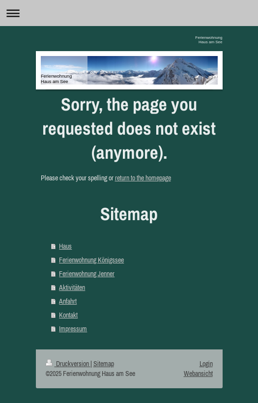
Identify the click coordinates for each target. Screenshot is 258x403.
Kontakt (68, 315)
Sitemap (103, 364)
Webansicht (198, 373)
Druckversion (68, 364)
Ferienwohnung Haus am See (208, 39)
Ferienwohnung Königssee (91, 260)
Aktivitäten (72, 287)
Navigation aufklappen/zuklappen (129, 13)
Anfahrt (68, 301)
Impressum (73, 329)
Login (206, 364)
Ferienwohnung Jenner (87, 274)
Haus (65, 246)
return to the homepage (143, 178)
